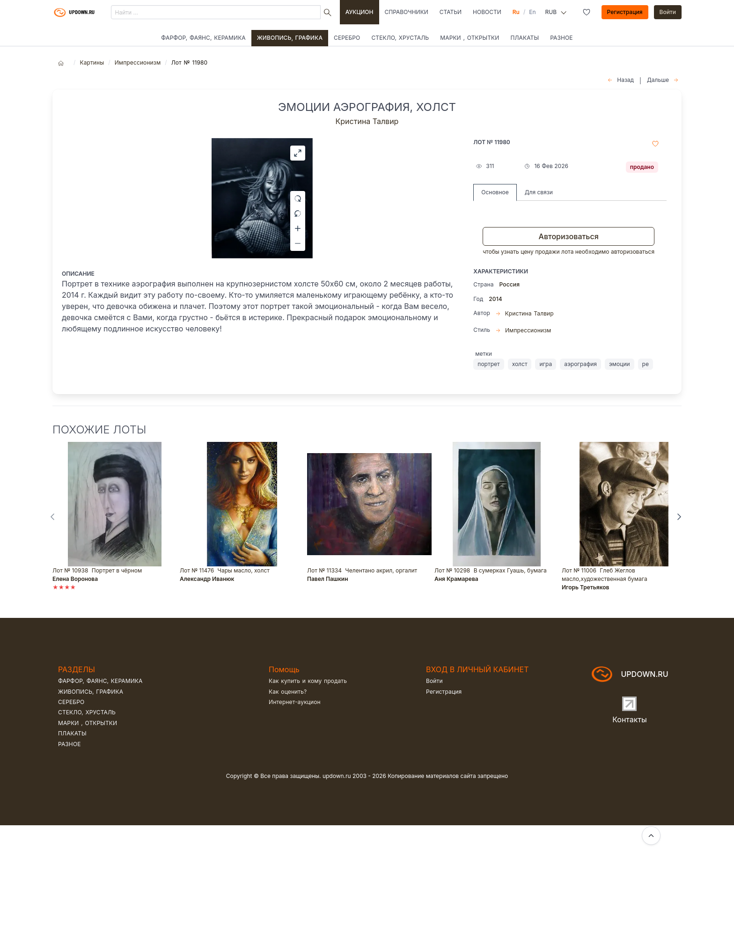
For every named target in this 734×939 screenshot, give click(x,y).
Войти (668, 11)
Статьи (451, 11)
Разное (561, 37)
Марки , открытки (469, 37)
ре (645, 363)
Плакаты (524, 37)
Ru (516, 11)
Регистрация (625, 11)
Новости (487, 11)
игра (545, 363)
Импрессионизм (138, 62)
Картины (92, 62)
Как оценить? (288, 805)
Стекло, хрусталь (400, 37)
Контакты (629, 833)
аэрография (580, 363)
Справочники (406, 11)
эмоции (619, 363)
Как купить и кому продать (308, 794)
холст (520, 363)
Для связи (539, 192)
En (532, 11)
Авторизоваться (569, 236)
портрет (488, 363)
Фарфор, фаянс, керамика (203, 37)
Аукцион (359, 11)
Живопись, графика (290, 37)
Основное (494, 192)
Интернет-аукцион (295, 815)
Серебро (347, 37)
